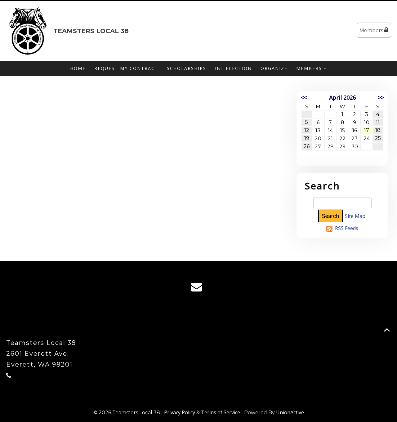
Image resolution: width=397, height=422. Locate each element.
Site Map (355, 216)
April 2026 (342, 97)
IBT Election (233, 68)
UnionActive (290, 412)
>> (381, 97)
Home (78, 68)
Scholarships (186, 68)
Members (373, 30)
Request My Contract (126, 68)
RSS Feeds (346, 228)
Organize (274, 68)
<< (304, 97)
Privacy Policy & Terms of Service (202, 412)
